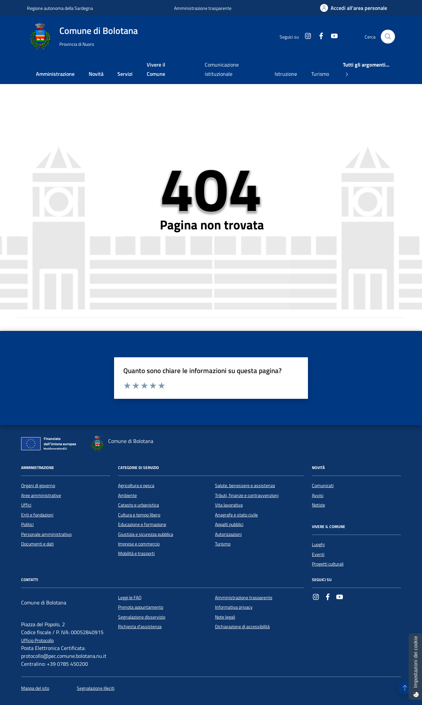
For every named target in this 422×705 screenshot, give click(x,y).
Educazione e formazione (142, 524)
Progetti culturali (328, 564)
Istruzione (286, 74)
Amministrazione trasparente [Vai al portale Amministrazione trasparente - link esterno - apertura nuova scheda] (202, 8)
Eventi (318, 554)
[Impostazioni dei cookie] (415, 666)
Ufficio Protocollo (37, 640)
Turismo (320, 74)
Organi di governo (38, 485)
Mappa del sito (35, 688)
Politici (27, 524)
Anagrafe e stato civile (236, 514)
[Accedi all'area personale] (353, 8)
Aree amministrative (41, 495)
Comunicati (323, 485)
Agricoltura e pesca (136, 485)
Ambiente (127, 495)
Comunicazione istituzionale (222, 69)
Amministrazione (55, 74)
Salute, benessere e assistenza (245, 485)
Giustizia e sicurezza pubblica (145, 534)
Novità (96, 74)
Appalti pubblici (229, 524)
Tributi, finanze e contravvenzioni (247, 495)
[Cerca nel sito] (388, 37)
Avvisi (317, 495)
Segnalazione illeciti (95, 688)
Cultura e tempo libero (139, 514)
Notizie (318, 505)
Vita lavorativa (229, 505)
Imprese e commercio (139, 543)
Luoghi (318, 544)
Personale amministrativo (46, 534)
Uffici (26, 505)
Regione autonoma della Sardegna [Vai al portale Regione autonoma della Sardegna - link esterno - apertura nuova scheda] (60, 8)
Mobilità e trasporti (136, 553)
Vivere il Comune (156, 69)
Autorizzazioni (228, 534)
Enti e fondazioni (37, 514)
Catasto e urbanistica (138, 505)
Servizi (125, 74)
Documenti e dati (37, 543)
